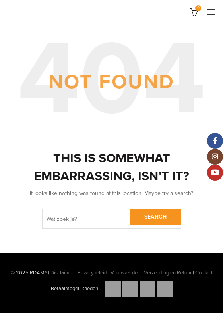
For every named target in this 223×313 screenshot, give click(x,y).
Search (155, 216)
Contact (204, 273)
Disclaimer (62, 273)
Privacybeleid (92, 273)
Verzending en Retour (168, 273)
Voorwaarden (125, 273)
